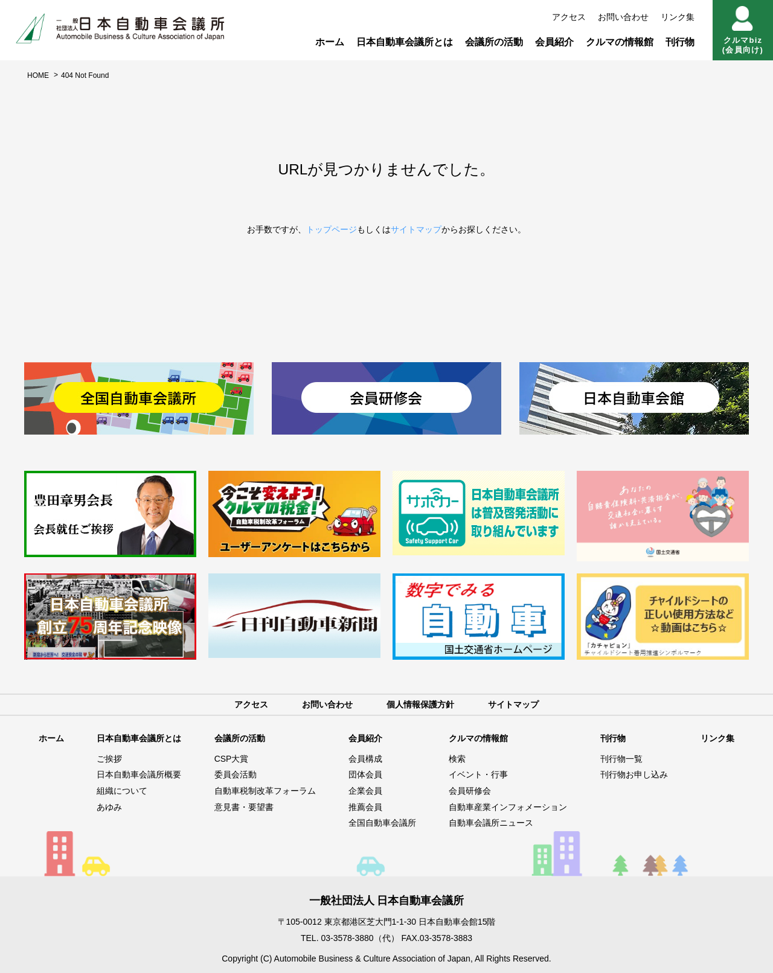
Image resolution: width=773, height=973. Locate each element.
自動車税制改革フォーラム (265, 791)
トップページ (331, 229)
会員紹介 (554, 42)
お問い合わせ (623, 17)
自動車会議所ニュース (491, 823)
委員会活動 (235, 775)
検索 (457, 759)
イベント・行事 (478, 775)
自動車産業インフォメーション (508, 807)
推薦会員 (365, 807)
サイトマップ (416, 229)
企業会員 (365, 791)
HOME (38, 75)
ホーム (329, 42)
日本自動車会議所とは (404, 42)
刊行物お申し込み (634, 775)
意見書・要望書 (244, 807)
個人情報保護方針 (420, 704)
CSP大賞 (231, 759)
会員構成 (365, 759)
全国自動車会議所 (382, 823)
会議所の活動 (494, 42)
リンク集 (677, 17)
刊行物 (680, 42)
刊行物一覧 (621, 759)
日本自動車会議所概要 (139, 775)
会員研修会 (470, 791)
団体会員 (365, 775)
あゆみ (109, 807)
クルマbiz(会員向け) (742, 30)
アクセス (569, 17)
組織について (122, 791)
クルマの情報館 (619, 42)
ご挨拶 (109, 759)
